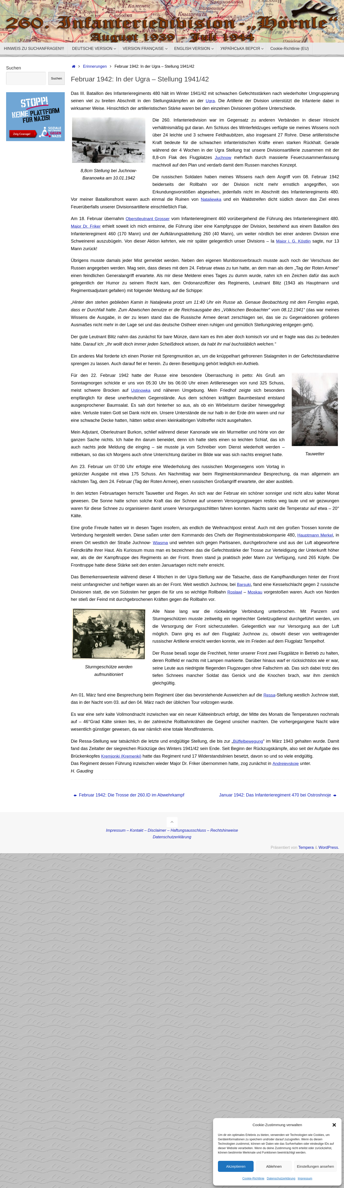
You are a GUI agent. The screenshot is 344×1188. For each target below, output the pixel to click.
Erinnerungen (95, 66)
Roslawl (234, 592)
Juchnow (223, 157)
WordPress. (329, 847)
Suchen (13, 68)
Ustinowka (141, 390)
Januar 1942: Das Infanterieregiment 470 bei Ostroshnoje (277, 795)
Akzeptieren (235, 1166)
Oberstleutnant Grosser (148, 218)
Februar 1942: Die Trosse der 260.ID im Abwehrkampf (129, 795)
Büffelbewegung (248, 741)
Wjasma (160, 542)
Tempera (306, 847)
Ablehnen (273, 1166)
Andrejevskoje (286, 763)
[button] (334, 1124)
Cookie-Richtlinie (253, 1178)
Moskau (255, 592)
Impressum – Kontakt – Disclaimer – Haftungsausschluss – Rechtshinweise (172, 830)
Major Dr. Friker (86, 226)
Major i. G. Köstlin (293, 241)
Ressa (269, 695)
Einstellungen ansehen (315, 1166)
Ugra (210, 100)
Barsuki (243, 584)
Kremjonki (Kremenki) (122, 756)
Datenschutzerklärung (281, 1178)
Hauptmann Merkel (314, 535)
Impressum (305, 1178)
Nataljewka (211, 199)
